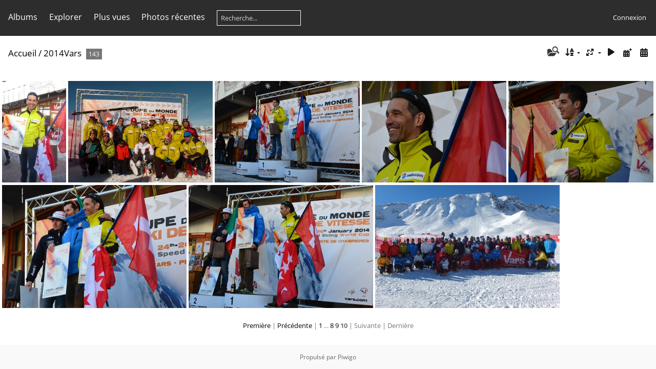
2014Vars (62, 53)
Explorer (65, 17)
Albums (22, 17)
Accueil (22, 53)
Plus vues (112, 17)
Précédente (294, 325)
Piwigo (347, 357)
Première (257, 325)
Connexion (629, 17)
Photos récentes (173, 17)
